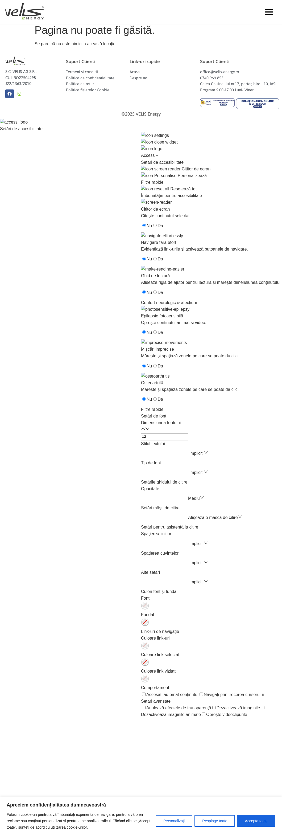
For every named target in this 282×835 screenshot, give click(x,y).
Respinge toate (214, 821)
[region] (141, 816)
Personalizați (174, 821)
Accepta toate (256, 821)
